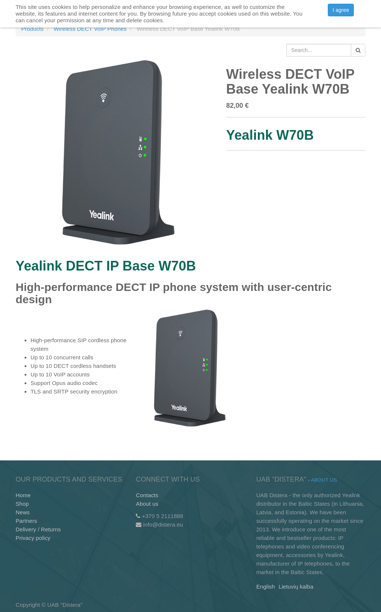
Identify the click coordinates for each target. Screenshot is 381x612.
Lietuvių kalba (296, 586)
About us (147, 504)
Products (32, 29)
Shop (22, 504)
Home (23, 495)
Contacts (147, 495)
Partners (26, 521)
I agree (341, 10)
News (23, 512)
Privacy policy (33, 538)
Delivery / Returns (38, 529)
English (265, 586)
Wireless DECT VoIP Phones (90, 29)
